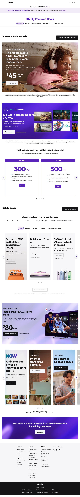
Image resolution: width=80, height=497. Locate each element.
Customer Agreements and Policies (45, 455)
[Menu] (5, 2)
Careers (18, 455)
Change (47, 6)
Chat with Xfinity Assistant (32, 452)
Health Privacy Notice (42, 494)
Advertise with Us (21, 462)
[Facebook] (57, 452)
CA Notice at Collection (42, 491)
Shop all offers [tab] (59, 25)
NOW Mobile (32, 479)
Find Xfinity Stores (33, 465)
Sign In (73, 2)
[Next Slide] (76, 179)
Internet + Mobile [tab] (36, 25)
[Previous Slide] (4, 179)
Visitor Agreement (45, 458)
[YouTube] (59, 452)
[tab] (21, 230)
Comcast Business (21, 453)
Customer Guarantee (46, 451)
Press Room (19, 457)
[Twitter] (54, 452)
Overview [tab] (20, 25)
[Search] (69, 2)
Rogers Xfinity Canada (20, 467)
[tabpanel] (40, 265)
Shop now (65, 11)
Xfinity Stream (32, 457)
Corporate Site (20, 460)
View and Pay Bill (33, 455)
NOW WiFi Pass (32, 475)
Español (60, 448)
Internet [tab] (27, 25)
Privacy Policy (56, 491)
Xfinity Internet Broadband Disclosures (44, 462)
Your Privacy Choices (27, 494)
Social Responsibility (45, 468)
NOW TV (31, 473)
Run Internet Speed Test (33, 462)
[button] (36, 200)
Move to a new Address (32, 468)
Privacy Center (44, 466)
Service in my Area (33, 470)
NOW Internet (32, 477)
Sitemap (19, 464)
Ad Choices (54, 494)
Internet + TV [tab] (46, 25)
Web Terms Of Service (26, 491)
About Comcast (20, 451)
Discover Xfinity (32, 459)
